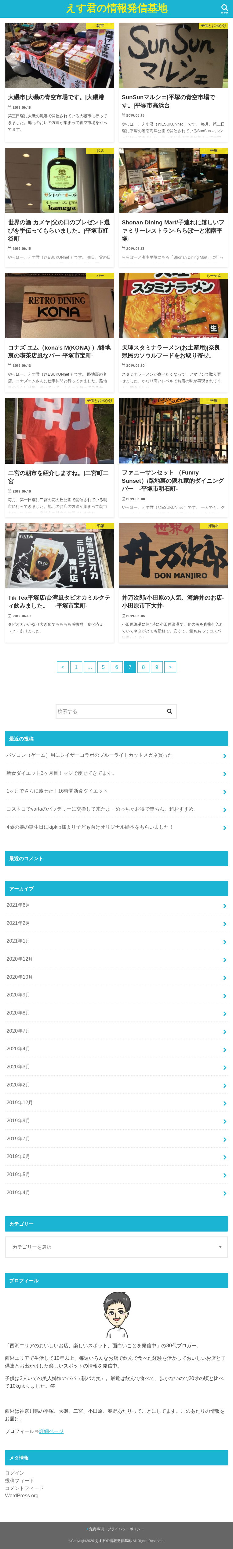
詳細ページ (51, 1431)
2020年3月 (18, 1066)
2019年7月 (18, 1138)
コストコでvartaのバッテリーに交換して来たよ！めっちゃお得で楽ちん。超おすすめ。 (102, 809)
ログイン (14, 1473)
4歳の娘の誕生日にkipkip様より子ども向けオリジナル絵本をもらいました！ (89, 827)
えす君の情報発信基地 (116, 8)
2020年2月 (18, 1084)
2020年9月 (18, 994)
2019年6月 (18, 1156)
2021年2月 (18, 923)
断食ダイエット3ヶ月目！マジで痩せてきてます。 (61, 773)
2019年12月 (19, 1102)
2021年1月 (18, 940)
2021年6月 (18, 905)
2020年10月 (19, 977)
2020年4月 (18, 1048)
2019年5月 (18, 1174)
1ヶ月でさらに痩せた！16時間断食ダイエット (56, 790)
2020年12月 (19, 959)
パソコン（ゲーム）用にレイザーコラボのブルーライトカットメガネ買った (89, 755)
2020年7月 (18, 1030)
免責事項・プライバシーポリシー (116, 1529)
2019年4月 (18, 1192)
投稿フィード (19, 1480)
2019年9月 (18, 1120)
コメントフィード (24, 1488)
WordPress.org (21, 1495)
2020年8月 (18, 1012)
